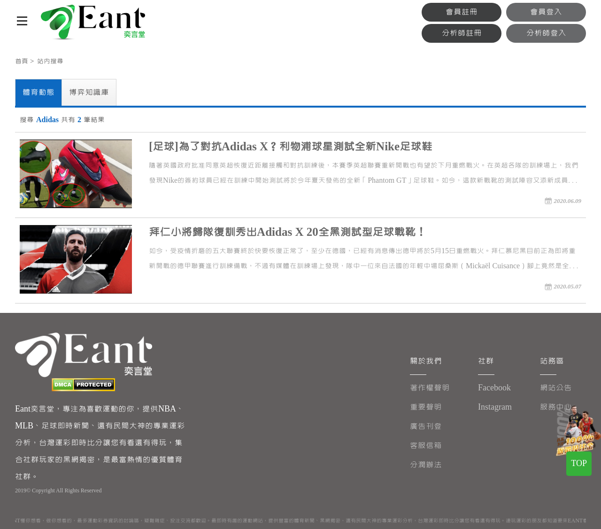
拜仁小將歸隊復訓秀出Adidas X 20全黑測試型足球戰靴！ (287, 232)
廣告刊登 (426, 426)
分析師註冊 (462, 33)
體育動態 (38, 92)
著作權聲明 (430, 388)
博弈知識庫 (89, 92)
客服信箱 (426, 446)
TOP (579, 463)
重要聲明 (426, 407)
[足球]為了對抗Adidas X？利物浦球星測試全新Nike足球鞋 (290, 147)
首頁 (21, 61)
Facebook (494, 388)
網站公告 (556, 388)
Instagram (495, 407)
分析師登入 (546, 33)
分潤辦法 (426, 465)
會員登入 (546, 12)
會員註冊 (462, 12)
